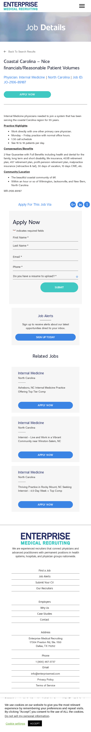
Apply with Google (73, 204)
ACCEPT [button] (35, 723)
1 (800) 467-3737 (45, 661)
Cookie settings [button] (15, 723)
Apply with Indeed (87, 204)
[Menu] (82, 6)
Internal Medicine (31, 373)
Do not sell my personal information (27, 716)
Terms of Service (45, 685)
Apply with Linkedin (80, 204)
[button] (19, 51)
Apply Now (45, 405)
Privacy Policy (45, 679)
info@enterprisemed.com (45, 673)
